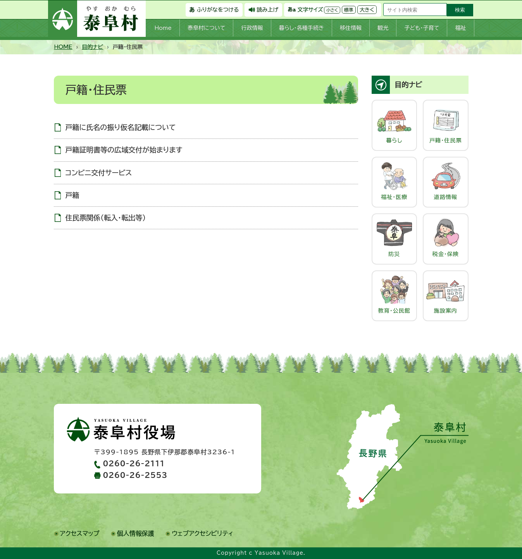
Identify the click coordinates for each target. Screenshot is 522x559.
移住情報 (351, 28)
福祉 (460, 28)
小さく (332, 10)
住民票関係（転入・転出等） (105, 217)
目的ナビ (92, 47)
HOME (63, 47)
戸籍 (72, 195)
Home (163, 28)
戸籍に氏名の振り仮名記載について (120, 127)
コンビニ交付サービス (98, 172)
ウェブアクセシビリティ (202, 533)
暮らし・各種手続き (301, 28)
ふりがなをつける (218, 9)
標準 (348, 9)
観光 (382, 28)
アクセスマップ (80, 533)
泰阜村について (206, 28)
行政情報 (252, 28)
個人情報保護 (135, 533)
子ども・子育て (421, 28)
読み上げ (267, 9)
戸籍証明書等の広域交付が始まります (124, 149)
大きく (367, 9)
